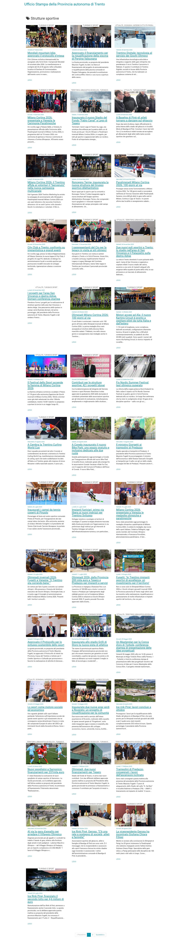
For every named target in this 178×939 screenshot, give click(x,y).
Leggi (30, 80)
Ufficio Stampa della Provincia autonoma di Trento (64, 4)
